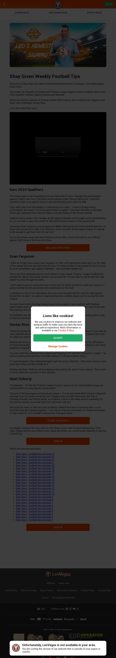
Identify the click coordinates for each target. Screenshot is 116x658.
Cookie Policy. (66, 330)
